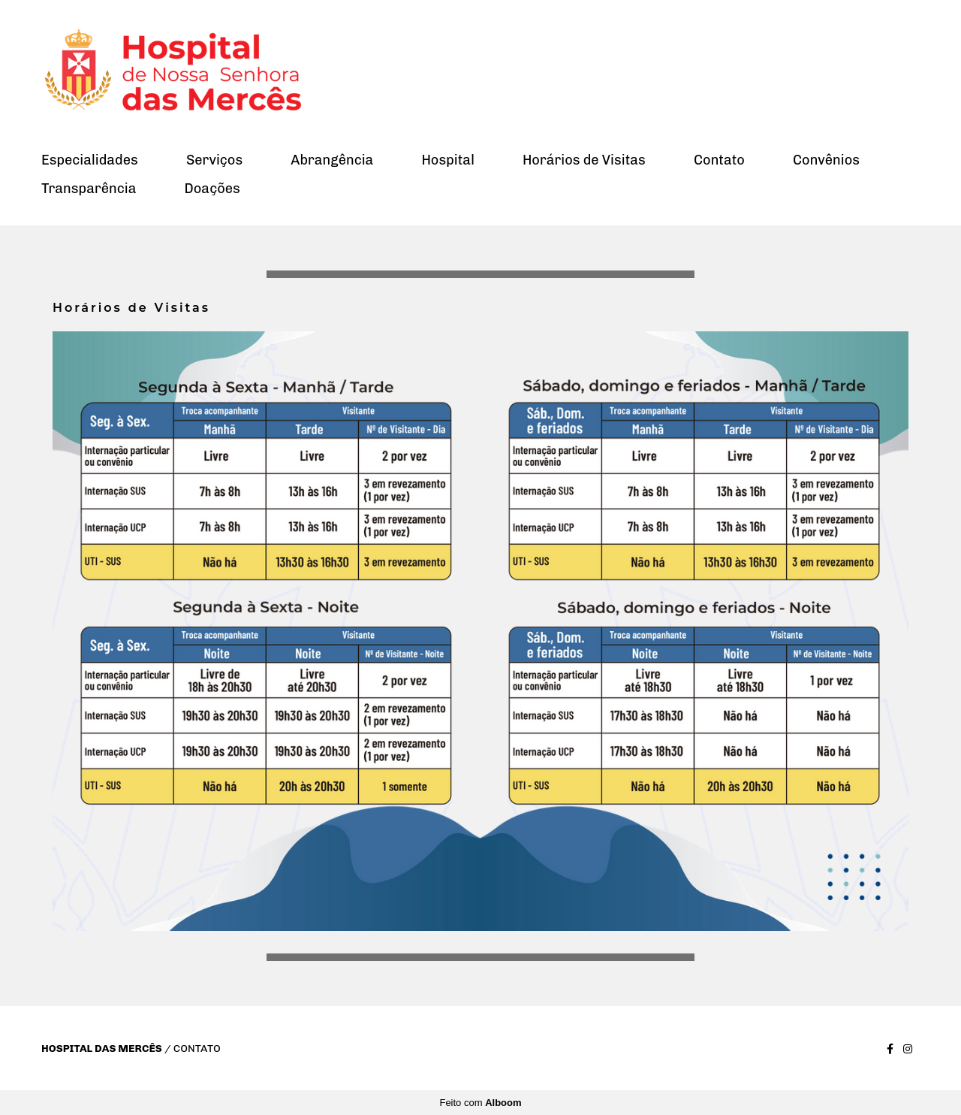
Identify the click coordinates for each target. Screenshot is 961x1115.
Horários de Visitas (584, 160)
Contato (719, 160)
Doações (212, 188)
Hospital (447, 160)
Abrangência (332, 160)
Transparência (88, 188)
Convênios (826, 160)
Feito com (480, 1102)
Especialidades (89, 160)
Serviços (214, 160)
